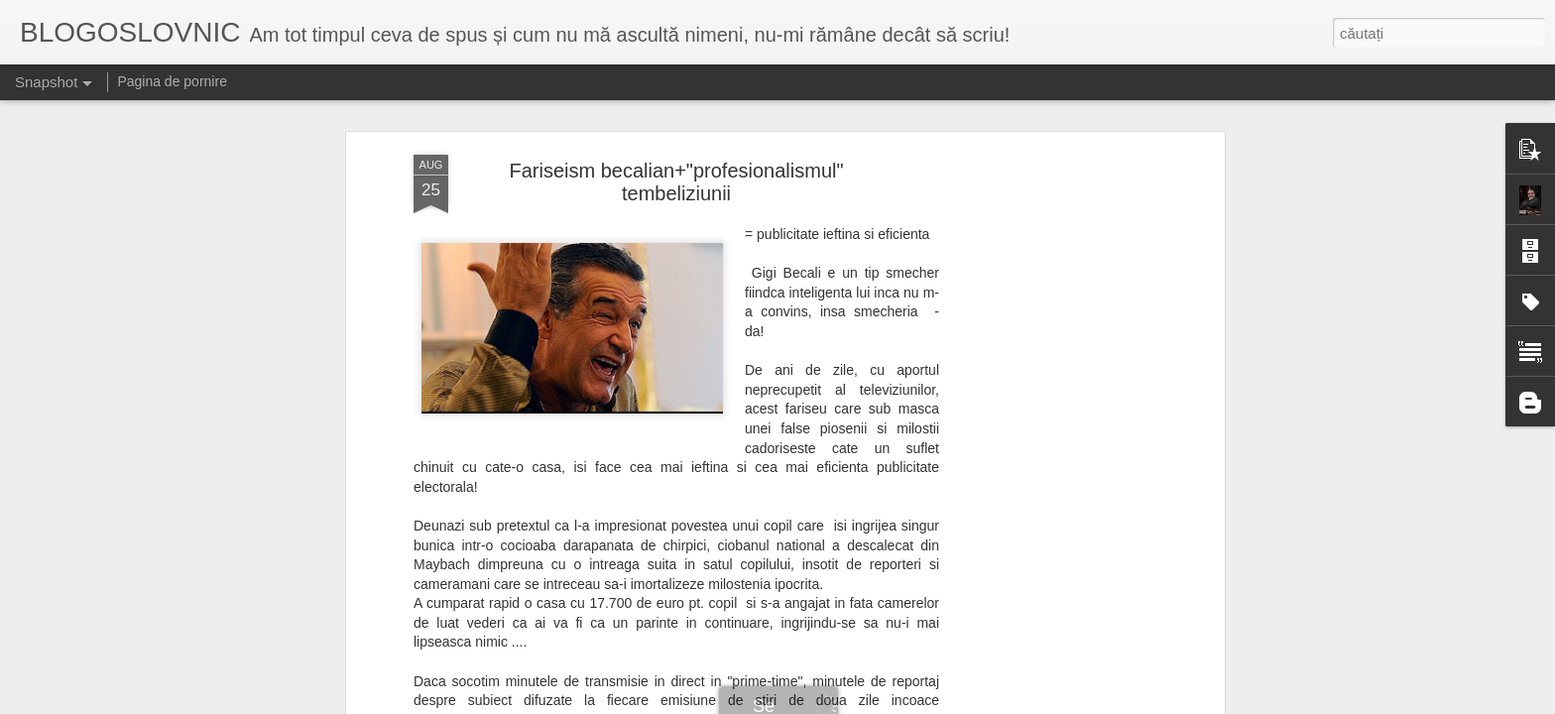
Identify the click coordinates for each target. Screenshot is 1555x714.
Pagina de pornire (172, 81)
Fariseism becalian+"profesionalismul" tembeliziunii (676, 161)
